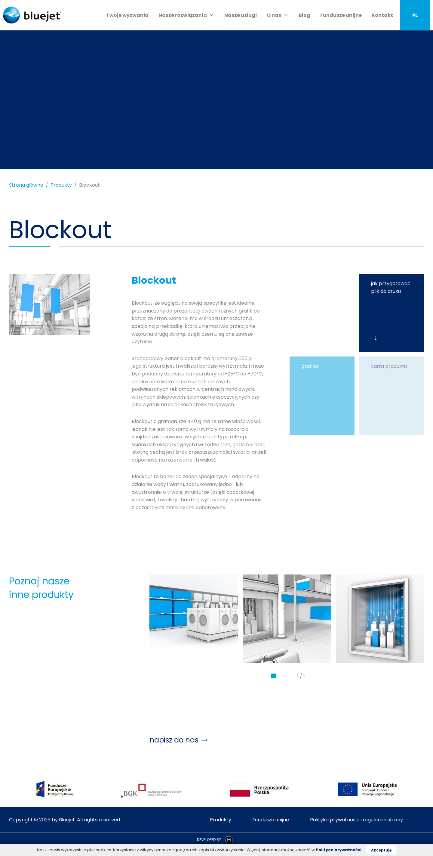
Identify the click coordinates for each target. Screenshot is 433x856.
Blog (304, 15)
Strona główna (26, 185)
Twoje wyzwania (127, 15)
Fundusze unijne (341, 15)
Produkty (61, 185)
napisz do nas (178, 740)
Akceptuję (381, 850)
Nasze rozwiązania (185, 15)
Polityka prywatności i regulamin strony (356, 819)
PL (415, 15)
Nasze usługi (240, 15)
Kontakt (382, 15)
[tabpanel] (193, 618)
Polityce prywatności (338, 850)
